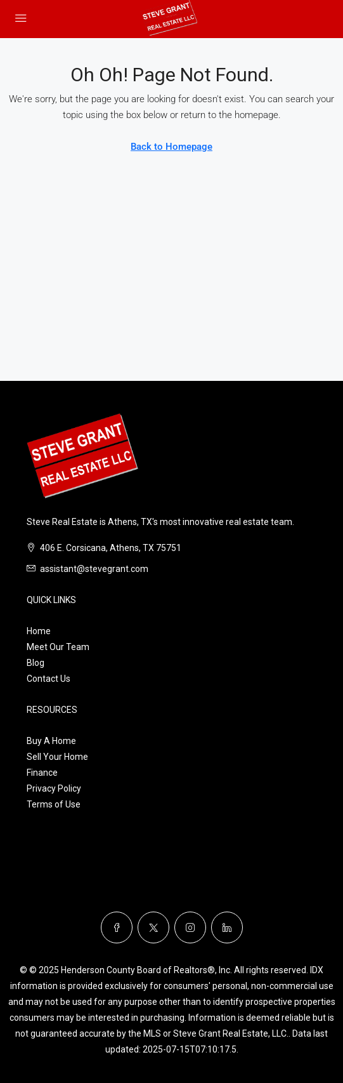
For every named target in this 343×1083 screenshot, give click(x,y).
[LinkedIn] (227, 927)
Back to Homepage (171, 146)
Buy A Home (51, 741)
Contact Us (48, 679)
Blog (35, 663)
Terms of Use (54, 804)
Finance (42, 772)
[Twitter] (153, 927)
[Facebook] (117, 927)
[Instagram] (190, 927)
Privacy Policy (54, 788)
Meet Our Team (58, 647)
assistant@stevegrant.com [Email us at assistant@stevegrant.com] (94, 569)
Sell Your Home (57, 757)
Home (39, 631)
